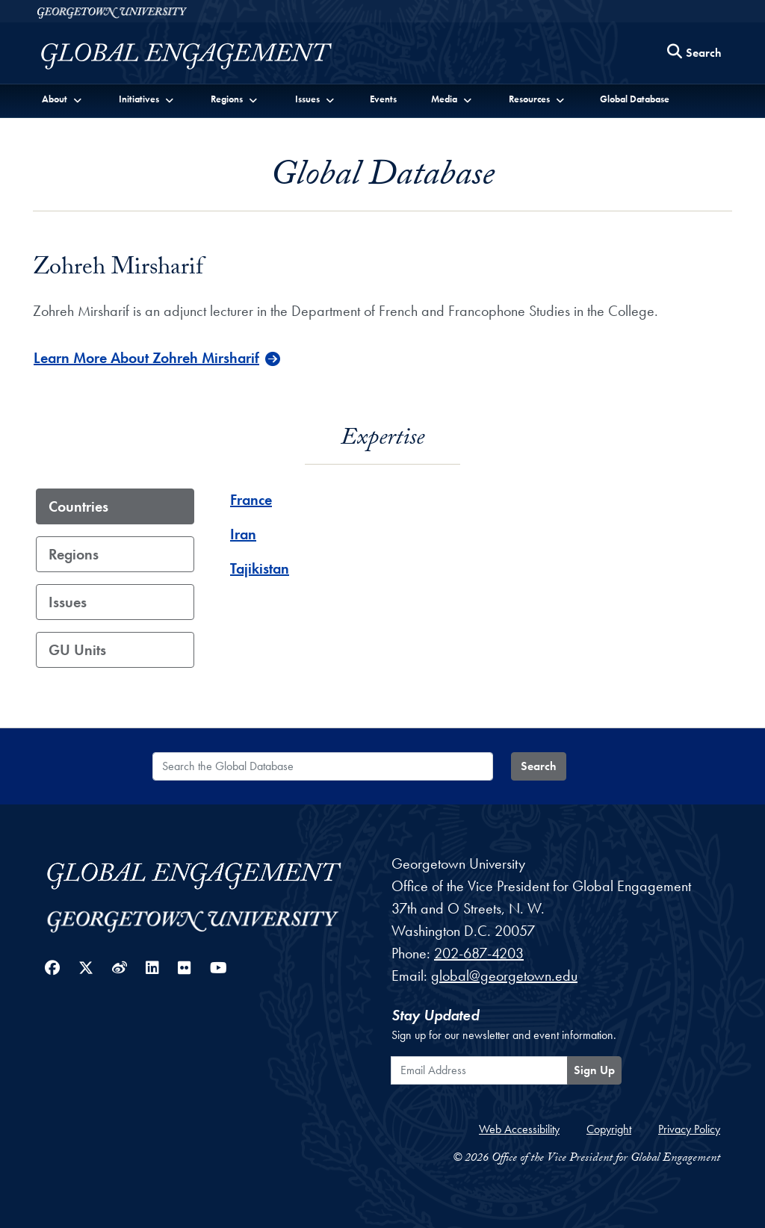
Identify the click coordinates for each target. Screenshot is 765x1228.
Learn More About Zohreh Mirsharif (146, 358)
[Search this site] (694, 53)
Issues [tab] (68, 602)
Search (539, 766)
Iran (243, 534)
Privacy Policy (689, 1129)
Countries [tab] (78, 506)
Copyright (608, 1129)
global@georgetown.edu (504, 975)
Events (383, 99)
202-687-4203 (479, 953)
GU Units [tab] (77, 650)
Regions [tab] (74, 554)
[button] (62, 98)
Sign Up (594, 1070)
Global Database (634, 99)
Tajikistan (259, 568)
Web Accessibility (519, 1129)
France (251, 499)
